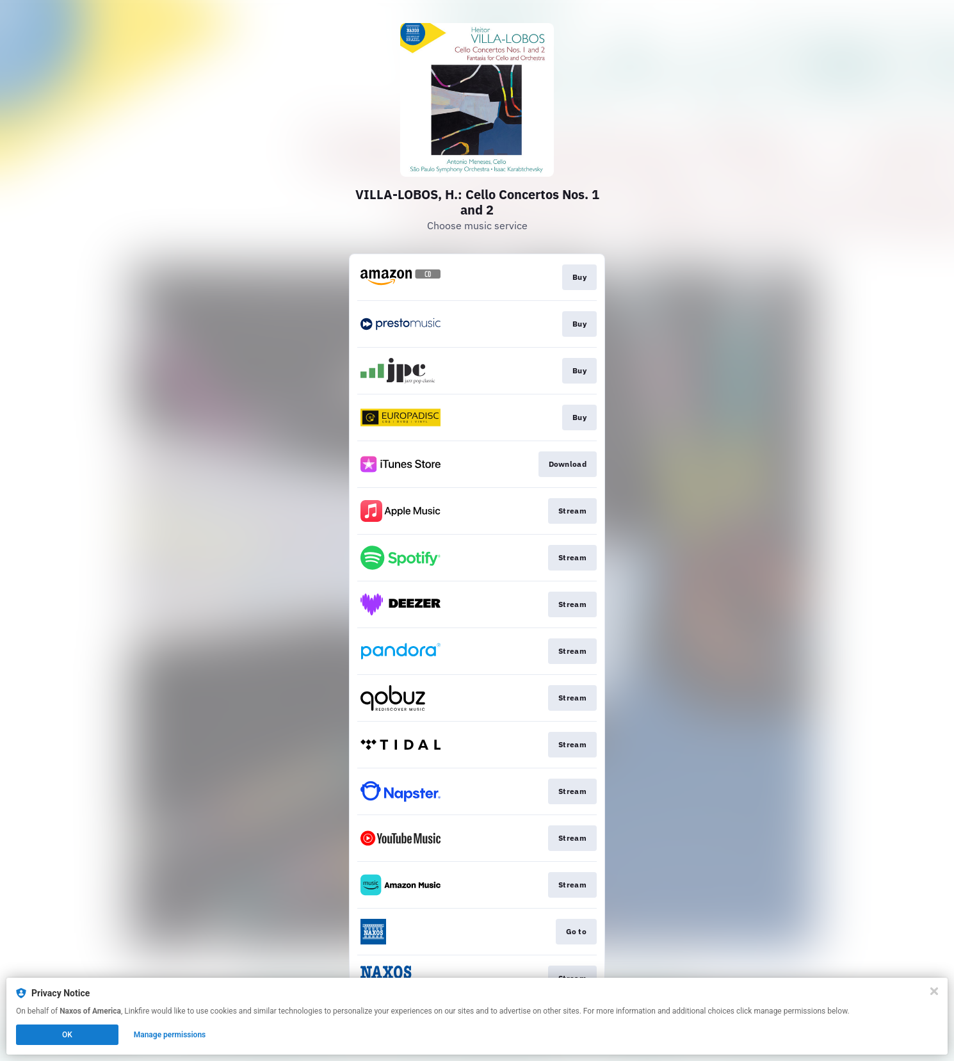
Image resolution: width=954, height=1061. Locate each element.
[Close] (934, 991)
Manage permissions (170, 1034)
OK (67, 1034)
